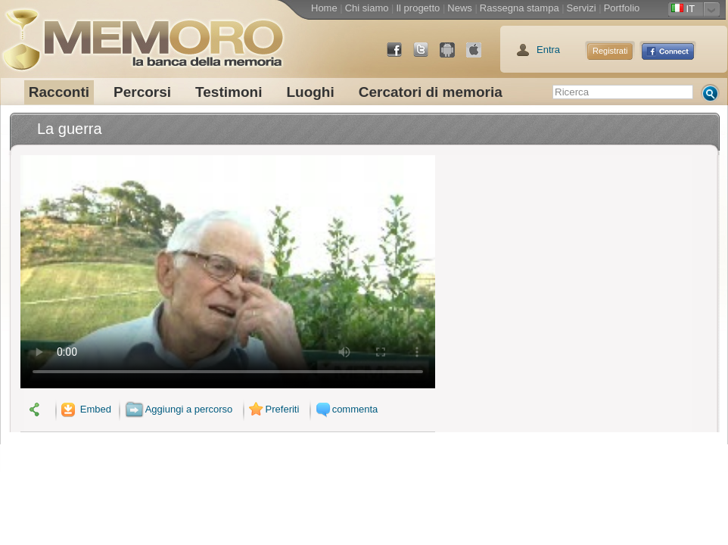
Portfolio (622, 8)
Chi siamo (367, 8)
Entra (548, 49)
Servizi (581, 8)
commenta (345, 409)
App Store (479, 55)
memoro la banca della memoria (142, 34)
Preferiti (272, 409)
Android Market (453, 55)
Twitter (426, 55)
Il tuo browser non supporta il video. (227, 271)
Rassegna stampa (519, 8)
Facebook (400, 55)
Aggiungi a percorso (179, 409)
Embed (84, 409)
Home (324, 8)
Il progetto (418, 8)
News (459, 8)
